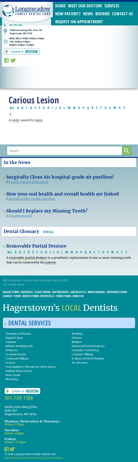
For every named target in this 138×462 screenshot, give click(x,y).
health (13, 182)
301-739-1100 (15, 25)
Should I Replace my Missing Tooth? (47, 211)
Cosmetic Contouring (85, 350)
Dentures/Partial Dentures (88, 346)
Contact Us (122, 14)
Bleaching (11, 379)
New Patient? (68, 14)
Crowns (10, 362)
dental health (18, 199)
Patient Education (34, 182)
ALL (12, 107)
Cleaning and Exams (18, 333)
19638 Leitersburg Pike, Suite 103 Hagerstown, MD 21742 (26, 31)
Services (111, 6)
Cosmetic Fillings (82, 354)
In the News (17, 162)
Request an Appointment (79, 21)
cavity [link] (15, 120)
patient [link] (50, 262)
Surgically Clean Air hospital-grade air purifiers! (60, 177)
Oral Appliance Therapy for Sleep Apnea (30, 366)
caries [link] (38, 120)
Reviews (102, 14)
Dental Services (28, 323)
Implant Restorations (18, 371)
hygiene (49, 199)
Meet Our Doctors (85, 6)
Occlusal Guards (15, 354)
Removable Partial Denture (36, 246)
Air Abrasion (80, 362)
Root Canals (12, 375)
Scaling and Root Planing (88, 358)
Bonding (77, 333)
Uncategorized (20, 216)
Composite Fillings (17, 358)
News (88, 14)
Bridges (77, 342)
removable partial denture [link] (28, 257)
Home (60, 6)
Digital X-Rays (14, 337)
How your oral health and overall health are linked (62, 194)
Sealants (10, 342)
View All (48, 232)
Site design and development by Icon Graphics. (33, 457)
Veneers (77, 337)
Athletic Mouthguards (19, 346)
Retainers (11, 350)
